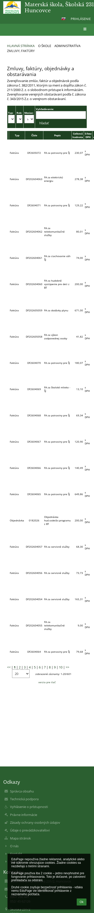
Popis (57, 135)
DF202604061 (34, 258)
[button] (63, 19)
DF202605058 (34, 336)
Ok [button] (81, 902)
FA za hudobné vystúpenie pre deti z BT (56, 284)
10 (60, 667)
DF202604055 (34, 625)
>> (67, 667)
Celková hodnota (77, 135)
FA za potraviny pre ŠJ (57, 153)
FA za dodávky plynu (56, 310)
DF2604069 (34, 389)
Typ (17, 135)
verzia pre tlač (47, 682)
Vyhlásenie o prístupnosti (29, 806)
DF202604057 (34, 546)
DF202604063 (34, 179)
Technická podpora (24, 799)
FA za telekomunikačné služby (54, 231)
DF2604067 (34, 441)
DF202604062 (34, 231)
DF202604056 (34, 573)
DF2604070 (34, 363)
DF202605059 (34, 310)
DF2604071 (34, 205)
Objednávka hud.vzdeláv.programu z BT (57, 520)
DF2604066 (34, 468)
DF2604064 (34, 651)
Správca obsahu (22, 791)
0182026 (34, 520)
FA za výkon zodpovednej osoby (55, 336)
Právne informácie (23, 814)
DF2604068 (34, 415)
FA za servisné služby (56, 546)
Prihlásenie (81, 19)
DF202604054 (34, 599)
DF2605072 (34, 153)
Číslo (34, 135)
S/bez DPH (88, 135)
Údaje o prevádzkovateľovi (30, 830)
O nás (14, 846)
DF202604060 (34, 284)
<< (9, 667)
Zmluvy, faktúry (21, 51)
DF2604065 (34, 494)
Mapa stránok (20, 838)
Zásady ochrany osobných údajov (35, 822)
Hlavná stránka (21, 46)
